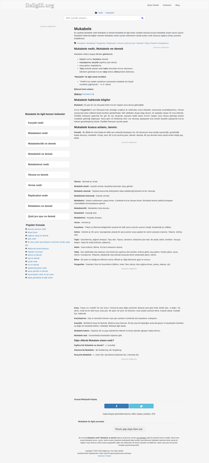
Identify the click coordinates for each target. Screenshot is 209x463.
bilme (116, 72)
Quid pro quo (130, 43)
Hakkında (101, 456)
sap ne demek (34, 258)
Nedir (100, 13)
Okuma (120, 43)
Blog (178, 5)
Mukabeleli (91, 43)
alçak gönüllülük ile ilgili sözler (40, 278)
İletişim (108, 456)
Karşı (82, 59)
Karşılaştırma (163, 43)
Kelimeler (167, 5)
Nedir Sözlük (153, 5)
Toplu (82, 68)
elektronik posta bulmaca (38, 248)
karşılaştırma (87, 94)
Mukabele (110, 13)
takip (105, 72)
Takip (147, 43)
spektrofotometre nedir (37, 268)
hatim (105, 68)
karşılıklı (95, 62)
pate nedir (32, 239)
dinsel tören (32, 232)
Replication (111, 43)
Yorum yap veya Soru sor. (129, 429)
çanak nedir (32, 261)
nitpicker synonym (35, 252)
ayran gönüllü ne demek (38, 271)
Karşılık (153, 43)
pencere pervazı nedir (37, 229)
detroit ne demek (35, 255)
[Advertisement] (161, 68)
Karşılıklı (140, 43)
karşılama (97, 59)
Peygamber (101, 43)
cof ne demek (33, 265)
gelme (105, 54)
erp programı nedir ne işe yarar (41, 274)
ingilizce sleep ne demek (38, 236)
